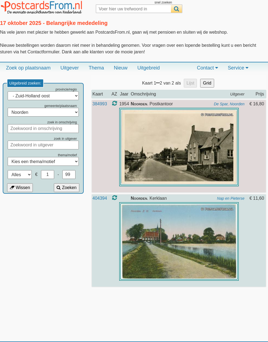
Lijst (190, 83)
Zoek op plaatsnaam (28, 68)
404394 (99, 198)
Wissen (20, 187)
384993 (99, 104)
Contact (207, 68)
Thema (96, 68)
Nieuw (120, 68)
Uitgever (69, 68)
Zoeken (67, 187)
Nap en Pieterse (230, 198)
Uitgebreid (148, 68)
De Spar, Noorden (229, 104)
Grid (207, 83)
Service (238, 68)
